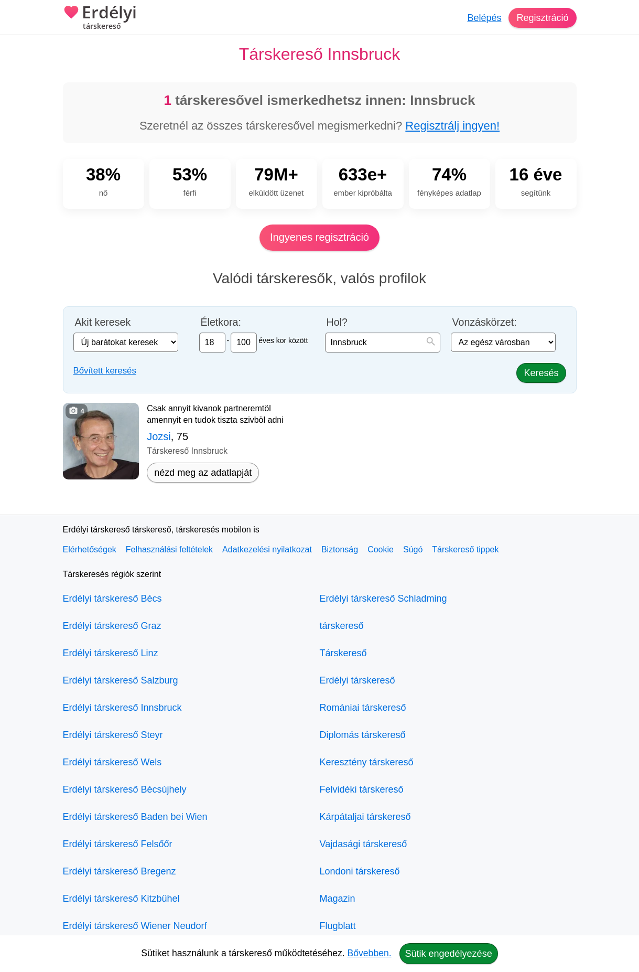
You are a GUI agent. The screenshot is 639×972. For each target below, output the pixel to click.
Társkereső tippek (465, 549)
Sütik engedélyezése (448, 953)
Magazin (337, 898)
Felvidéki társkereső (362, 789)
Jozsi (159, 436)
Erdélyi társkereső (357, 680)
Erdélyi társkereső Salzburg (120, 680)
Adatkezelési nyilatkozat (267, 549)
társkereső (342, 626)
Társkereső (343, 653)
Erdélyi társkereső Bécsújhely (125, 789)
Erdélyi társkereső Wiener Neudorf (135, 926)
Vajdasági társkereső (363, 844)
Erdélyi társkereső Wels (112, 762)
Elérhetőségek (89, 549)
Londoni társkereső (360, 871)
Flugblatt (338, 926)
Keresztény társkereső (367, 762)
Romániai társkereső (363, 707)
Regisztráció (542, 18)
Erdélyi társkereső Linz (110, 653)
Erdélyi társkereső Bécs (112, 598)
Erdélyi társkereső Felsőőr (117, 844)
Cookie (380, 549)
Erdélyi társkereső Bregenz (119, 871)
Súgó (413, 549)
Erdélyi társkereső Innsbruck (122, 707)
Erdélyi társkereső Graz (112, 626)
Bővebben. (370, 953)
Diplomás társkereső (363, 735)
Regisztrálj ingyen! (452, 125)
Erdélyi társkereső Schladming (383, 598)
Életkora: (221, 322)
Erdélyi (100, 18)
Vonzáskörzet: (484, 322)
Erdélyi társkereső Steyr (113, 735)
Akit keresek (103, 322)
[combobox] (382, 343)
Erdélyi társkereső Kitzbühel (121, 898)
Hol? (337, 322)
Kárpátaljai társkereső (365, 816)
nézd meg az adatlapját (203, 472)
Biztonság (339, 549)
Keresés (541, 373)
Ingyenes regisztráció (319, 237)
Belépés (484, 18)
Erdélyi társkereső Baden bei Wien (135, 816)
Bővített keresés (104, 371)
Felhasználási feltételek (169, 549)
